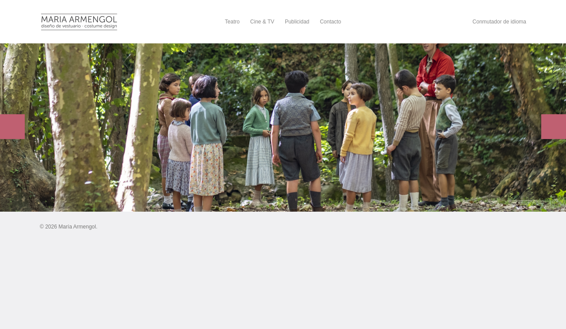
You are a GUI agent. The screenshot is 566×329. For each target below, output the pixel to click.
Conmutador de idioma (499, 22)
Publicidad (297, 22)
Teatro (232, 22)
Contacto (330, 22)
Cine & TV (262, 22)
